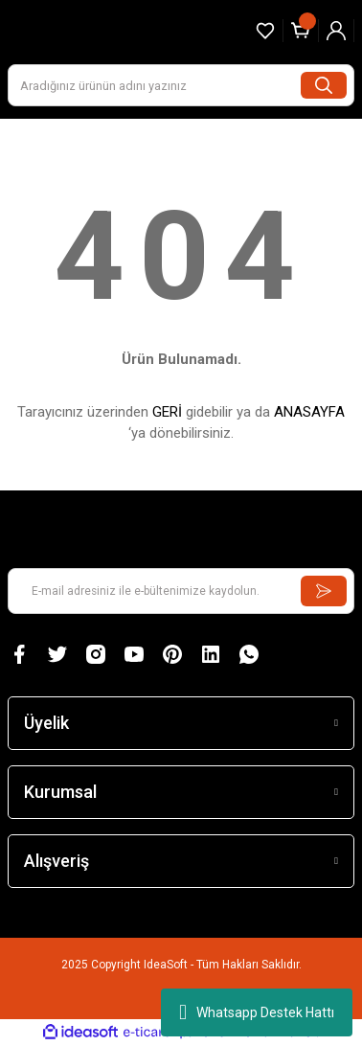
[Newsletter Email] (181, 591)
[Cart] (300, 30)
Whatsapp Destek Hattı (256, 1012)
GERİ (167, 412)
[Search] (181, 85)
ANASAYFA (309, 412)
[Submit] (324, 591)
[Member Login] (336, 30)
